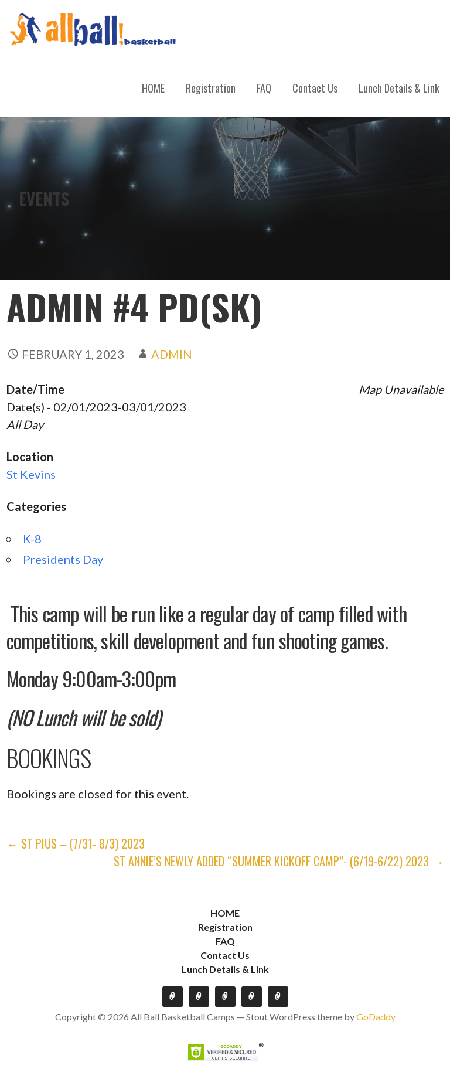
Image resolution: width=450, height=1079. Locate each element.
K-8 (32, 539)
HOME (153, 88)
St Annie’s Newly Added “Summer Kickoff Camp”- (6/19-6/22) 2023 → (279, 861)
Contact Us (315, 88)
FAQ (264, 88)
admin (171, 354)
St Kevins (31, 474)
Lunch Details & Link (399, 88)
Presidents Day (63, 559)
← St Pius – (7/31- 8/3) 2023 (75, 843)
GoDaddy (376, 1016)
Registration (211, 88)
